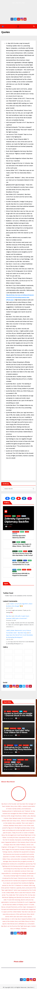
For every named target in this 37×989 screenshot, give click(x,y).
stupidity (15, 533)
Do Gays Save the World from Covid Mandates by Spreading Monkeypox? (19, 635)
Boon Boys (9, 759)
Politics (22, 531)
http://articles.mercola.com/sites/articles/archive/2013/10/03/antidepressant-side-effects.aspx (20, 297)
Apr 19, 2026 (9, 735)
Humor (25, 560)
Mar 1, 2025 (9, 524)
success (29, 569)
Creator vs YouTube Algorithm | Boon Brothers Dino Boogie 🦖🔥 (16, 766)
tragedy (30, 551)
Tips (23, 728)
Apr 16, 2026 (9, 752)
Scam (21, 711)
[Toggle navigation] (18, 26)
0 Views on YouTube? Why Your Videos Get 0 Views (16, 731)
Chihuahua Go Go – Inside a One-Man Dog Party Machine (18, 748)
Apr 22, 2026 (9, 718)
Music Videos (25, 745)
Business (6, 728)
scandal (26, 531)
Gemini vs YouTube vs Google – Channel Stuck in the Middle (18, 714)
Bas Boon (9, 616)
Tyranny (14, 571)
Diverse (14, 560)
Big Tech (9, 711)
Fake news (15, 551)
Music (20, 745)
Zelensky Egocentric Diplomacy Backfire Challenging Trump (17, 521)
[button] (34, 26)
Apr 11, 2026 (9, 769)
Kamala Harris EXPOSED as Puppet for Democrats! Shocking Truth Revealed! (21, 575)
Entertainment (16, 531)
